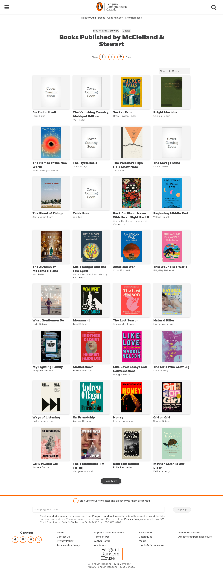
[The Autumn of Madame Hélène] (51, 247)
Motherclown (83, 367)
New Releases (133, 17)
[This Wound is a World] (171, 247)
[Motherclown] (91, 347)
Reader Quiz (88, 17)
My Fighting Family (48, 367)
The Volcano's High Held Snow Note (128, 165)
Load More (111, 481)
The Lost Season (125, 321)
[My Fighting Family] (51, 347)
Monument (81, 321)
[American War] (131, 247)
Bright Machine (165, 112)
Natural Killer (163, 321)
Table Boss (81, 213)
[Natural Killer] (171, 300)
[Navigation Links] (7, 7)
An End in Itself (44, 112)
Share (95, 57)
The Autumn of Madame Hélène (45, 269)
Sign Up (182, 509)
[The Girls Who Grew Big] (171, 347)
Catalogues (145, 536)
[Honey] (131, 397)
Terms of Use (101, 536)
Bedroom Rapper (126, 464)
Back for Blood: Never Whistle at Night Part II (131, 215)
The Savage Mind (166, 163)
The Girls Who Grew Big (171, 367)
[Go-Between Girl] (51, 444)
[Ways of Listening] (51, 397)
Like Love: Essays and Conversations (130, 369)
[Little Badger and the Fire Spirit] (91, 247)
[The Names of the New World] (51, 143)
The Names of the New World (50, 165)
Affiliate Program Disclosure (195, 536)
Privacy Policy (132, 519)
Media (142, 540)
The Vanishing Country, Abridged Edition (91, 114)
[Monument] (91, 300)
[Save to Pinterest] (121, 57)
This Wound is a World (170, 267)
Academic (100, 545)
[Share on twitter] (111, 57)
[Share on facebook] (102, 57)
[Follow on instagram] (23, 540)
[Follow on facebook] (15, 540)
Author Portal (102, 540)
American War (124, 267)
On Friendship (84, 418)
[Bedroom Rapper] (131, 444)
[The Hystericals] (91, 143)
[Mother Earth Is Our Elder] (171, 444)
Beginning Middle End (170, 213)
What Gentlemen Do (48, 321)
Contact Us (63, 536)
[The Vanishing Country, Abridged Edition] (91, 92)
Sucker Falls (122, 112)
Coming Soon (115, 17)
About (60, 532)
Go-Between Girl (45, 464)
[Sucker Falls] (131, 92)
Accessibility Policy (68, 545)
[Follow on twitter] (38, 540)
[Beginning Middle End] (171, 193)
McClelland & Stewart (106, 30)
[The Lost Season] (131, 300)
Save (128, 57)
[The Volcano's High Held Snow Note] (131, 143)
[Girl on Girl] (171, 397)
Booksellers (145, 532)
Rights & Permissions (151, 545)
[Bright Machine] (171, 92)
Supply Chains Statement (109, 532)
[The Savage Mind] (171, 143)
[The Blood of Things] (51, 193)
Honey (118, 418)
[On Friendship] (91, 397)
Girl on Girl (161, 418)
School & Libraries (189, 532)
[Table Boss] (91, 193)
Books (101, 17)
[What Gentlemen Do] (51, 300)
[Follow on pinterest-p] (31, 540)
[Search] (213, 7)
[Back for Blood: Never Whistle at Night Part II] (131, 193)
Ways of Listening (46, 418)
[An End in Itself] (51, 92)
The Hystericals (85, 163)
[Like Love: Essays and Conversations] (131, 347)
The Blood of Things (48, 213)
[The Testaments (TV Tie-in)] (91, 444)
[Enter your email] (98, 510)
